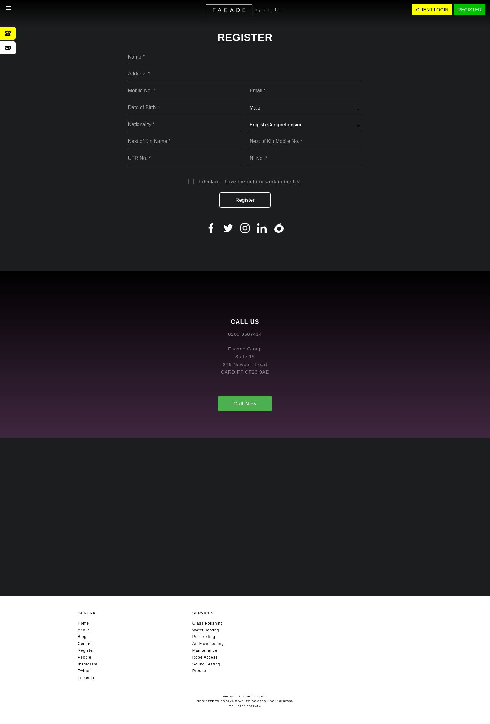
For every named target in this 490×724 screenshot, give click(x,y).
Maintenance (205, 650)
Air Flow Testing (208, 643)
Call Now (245, 403)
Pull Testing (203, 637)
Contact (85, 643)
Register (244, 200)
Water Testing (205, 630)
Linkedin (86, 678)
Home (83, 623)
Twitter (84, 671)
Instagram (87, 664)
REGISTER (470, 9)
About (83, 630)
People (84, 657)
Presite (199, 671)
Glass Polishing (207, 623)
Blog (82, 637)
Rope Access (205, 657)
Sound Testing (206, 664)
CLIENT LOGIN (432, 9)
